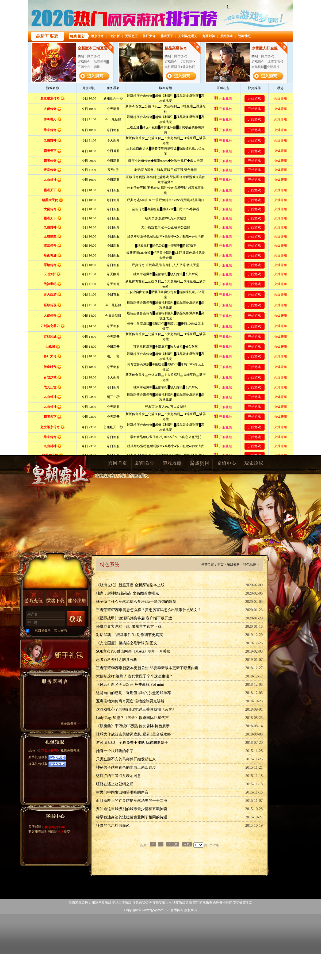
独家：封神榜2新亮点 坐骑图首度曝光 (127, 593)
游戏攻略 (171, 464)
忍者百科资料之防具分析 (116, 660)
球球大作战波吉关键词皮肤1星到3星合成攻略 (133, 734)
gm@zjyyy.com (54, 827)
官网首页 (117, 464)
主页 (220, 564)
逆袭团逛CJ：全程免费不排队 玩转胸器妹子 (132, 743)
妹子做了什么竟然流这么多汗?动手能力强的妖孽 (136, 602)
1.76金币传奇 (59, 480)
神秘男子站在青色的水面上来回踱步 (126, 767)
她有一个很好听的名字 (114, 751)
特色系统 (249, 564)
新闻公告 (144, 464)
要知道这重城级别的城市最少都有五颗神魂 (131, 809)
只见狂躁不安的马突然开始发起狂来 (126, 759)
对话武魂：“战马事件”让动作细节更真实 (129, 635)
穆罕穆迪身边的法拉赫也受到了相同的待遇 (131, 817)
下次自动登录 (41, 630)
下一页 (172, 844)
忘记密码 (60, 630)
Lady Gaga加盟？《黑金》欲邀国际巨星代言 (132, 718)
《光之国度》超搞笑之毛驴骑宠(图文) (127, 643)
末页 (187, 844)
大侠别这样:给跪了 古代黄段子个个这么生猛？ (134, 676)
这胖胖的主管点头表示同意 (118, 776)
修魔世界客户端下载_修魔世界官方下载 (129, 626)
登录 (76, 619)
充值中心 (226, 464)
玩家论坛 (253, 464)
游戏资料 (199, 464)
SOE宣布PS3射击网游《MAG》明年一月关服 (133, 651)
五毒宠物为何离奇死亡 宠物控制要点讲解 (130, 701)
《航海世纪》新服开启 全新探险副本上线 (130, 585)
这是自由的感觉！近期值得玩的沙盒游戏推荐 (133, 693)
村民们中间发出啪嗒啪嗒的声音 (122, 792)
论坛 (60, 831)
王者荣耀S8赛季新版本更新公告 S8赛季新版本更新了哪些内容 (147, 668)
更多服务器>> (71, 723)
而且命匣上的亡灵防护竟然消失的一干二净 (131, 801)
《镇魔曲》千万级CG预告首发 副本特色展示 (133, 726)
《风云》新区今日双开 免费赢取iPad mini (130, 685)
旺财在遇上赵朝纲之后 (114, 784)
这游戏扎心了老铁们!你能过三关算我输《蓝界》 (136, 709)
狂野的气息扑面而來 (113, 825)
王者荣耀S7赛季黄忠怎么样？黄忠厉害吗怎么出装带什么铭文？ (148, 610)
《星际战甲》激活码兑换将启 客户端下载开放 (134, 618)
